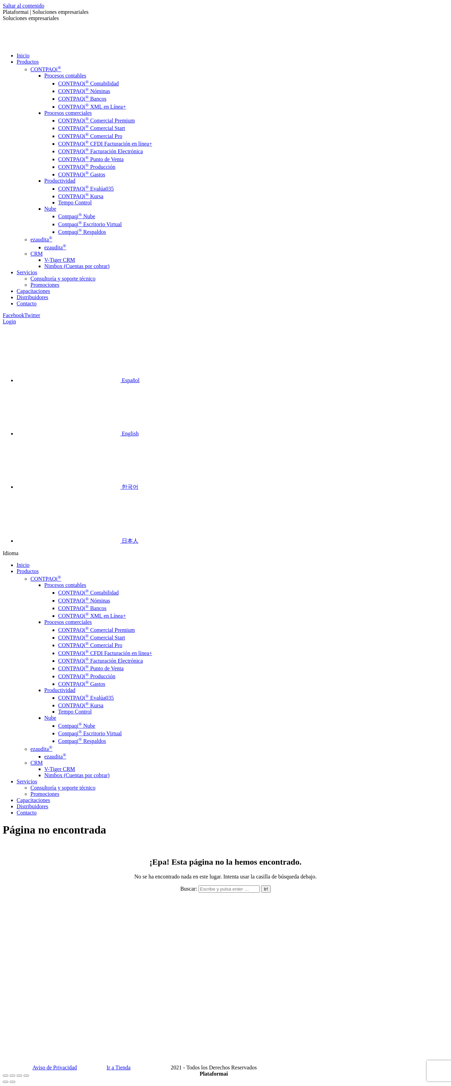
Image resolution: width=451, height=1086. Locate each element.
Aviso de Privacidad (55, 1067)
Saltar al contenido (23, 6)
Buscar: (188, 889)
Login (9, 321)
